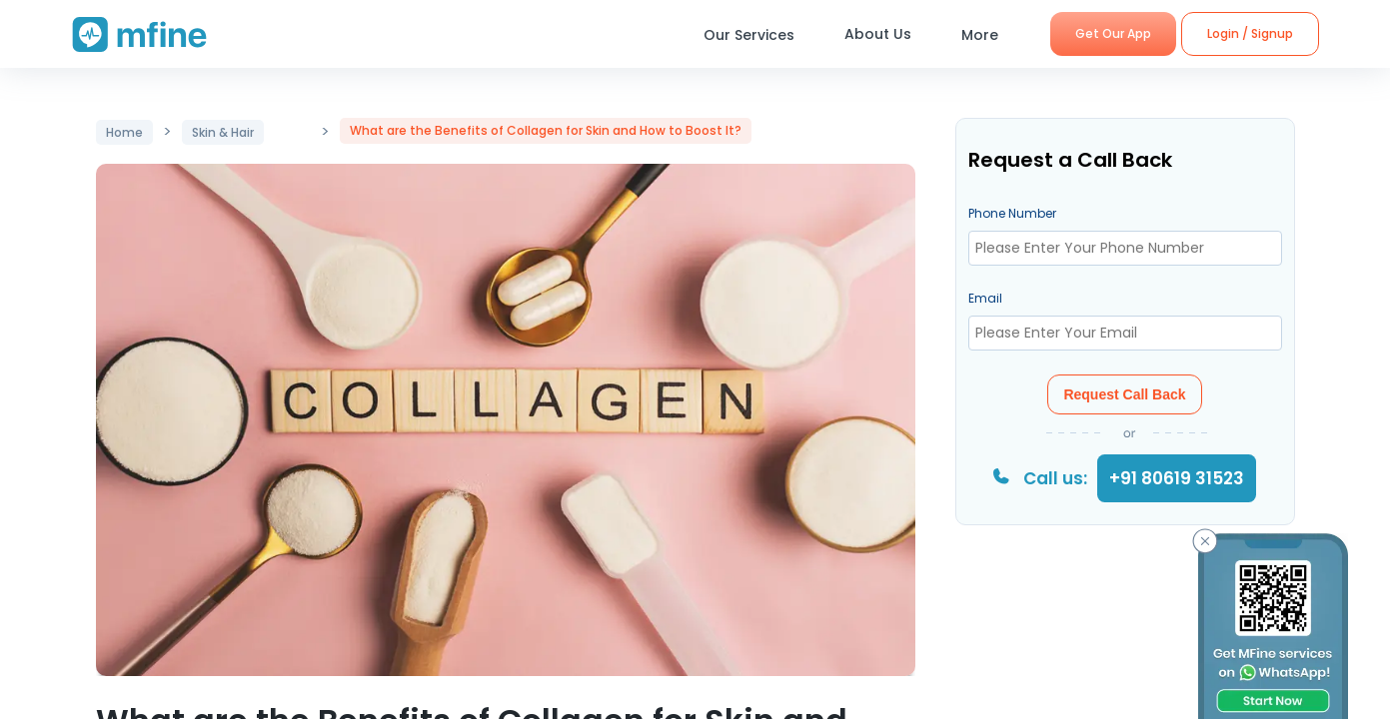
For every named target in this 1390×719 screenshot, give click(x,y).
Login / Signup (1250, 33)
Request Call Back (1124, 394)
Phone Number (1012, 213)
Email (985, 298)
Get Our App (1113, 33)
